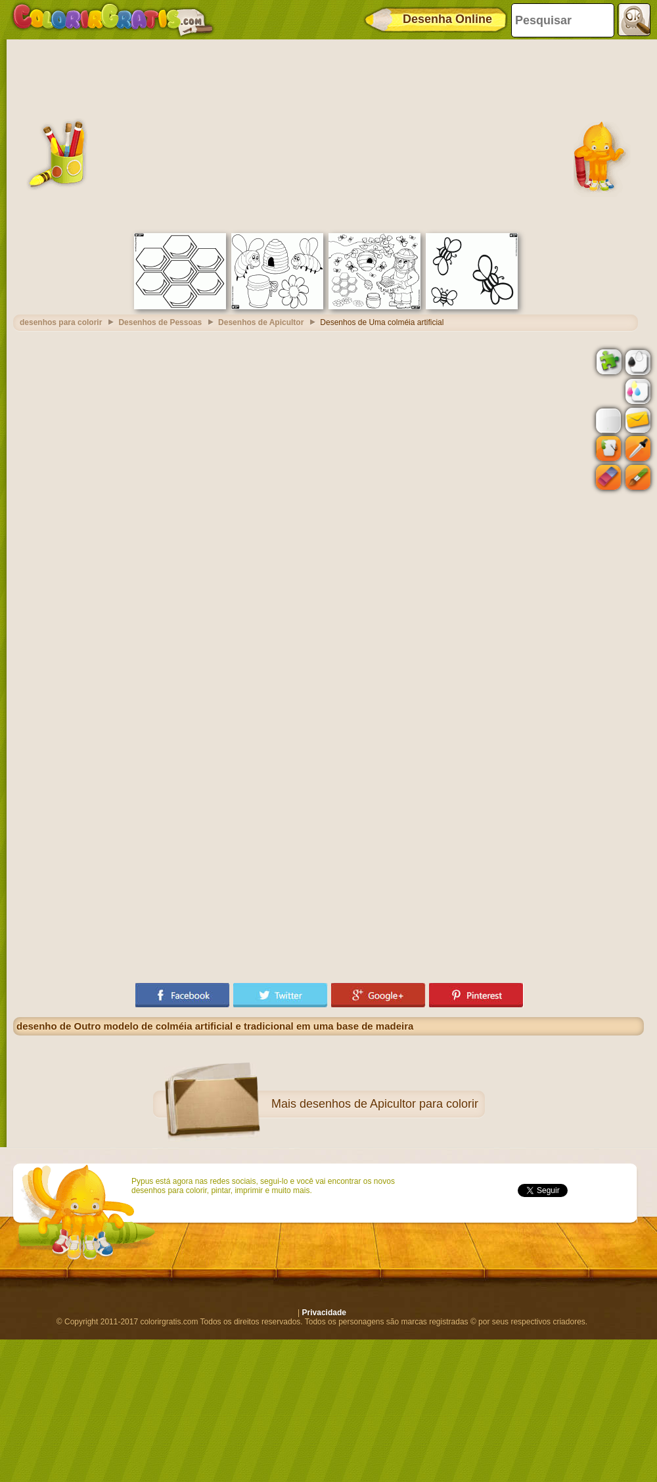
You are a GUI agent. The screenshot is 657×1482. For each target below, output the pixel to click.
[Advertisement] (328, 135)
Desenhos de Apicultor (261, 322)
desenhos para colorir (61, 322)
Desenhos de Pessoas (160, 322)
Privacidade (324, 1312)
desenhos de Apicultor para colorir (389, 1103)
